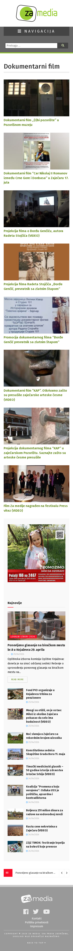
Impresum (36, 926)
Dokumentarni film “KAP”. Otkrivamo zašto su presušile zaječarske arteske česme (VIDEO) (35, 395)
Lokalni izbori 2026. (23, 636)
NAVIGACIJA (36, 31)
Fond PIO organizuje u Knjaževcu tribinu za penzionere (40, 694)
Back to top (36, 943)
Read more (17, 679)
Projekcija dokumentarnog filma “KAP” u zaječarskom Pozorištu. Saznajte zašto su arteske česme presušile (35, 452)
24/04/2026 (32, 758)
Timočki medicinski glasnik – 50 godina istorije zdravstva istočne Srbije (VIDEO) (44, 770)
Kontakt (36, 918)
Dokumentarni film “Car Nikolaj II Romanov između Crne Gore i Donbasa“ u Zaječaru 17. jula (36, 177)
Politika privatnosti (36, 922)
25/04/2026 (17, 654)
